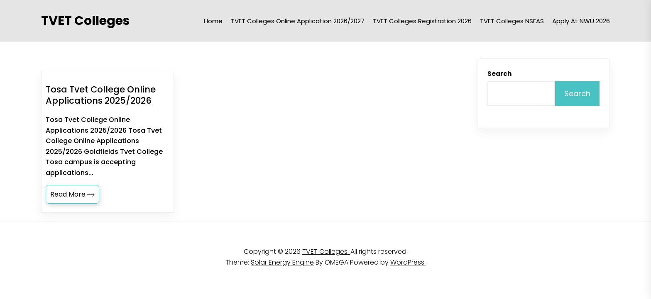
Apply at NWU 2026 (581, 21)
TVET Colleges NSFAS (512, 21)
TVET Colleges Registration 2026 (422, 21)
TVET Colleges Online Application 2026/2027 (298, 21)
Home (213, 21)
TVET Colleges (85, 20)
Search (499, 73)
